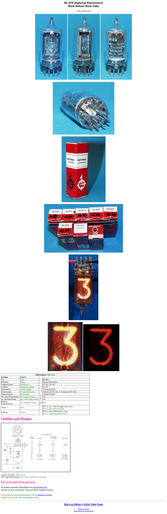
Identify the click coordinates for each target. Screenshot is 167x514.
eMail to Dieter (83, 509)
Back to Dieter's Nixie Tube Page (83, 504)
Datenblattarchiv (40, 487)
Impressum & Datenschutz (83, 511)
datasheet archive (44, 495)
